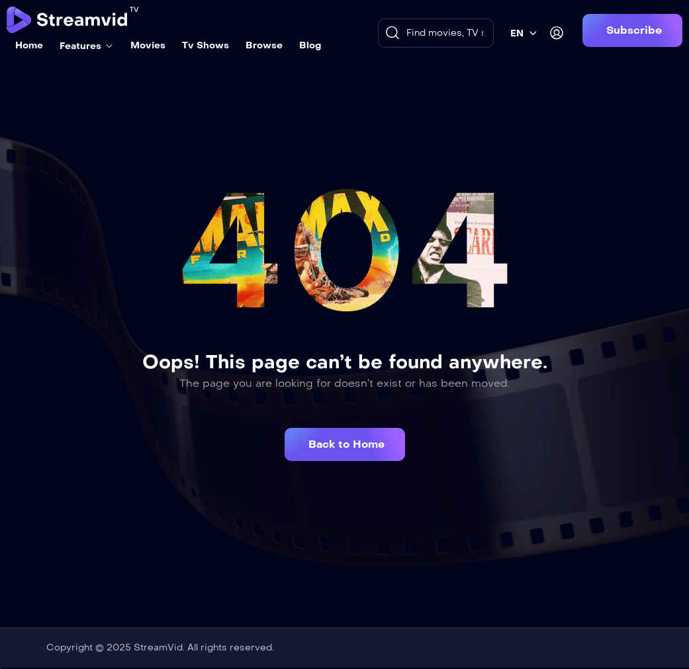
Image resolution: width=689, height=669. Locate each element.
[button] (632, 30)
